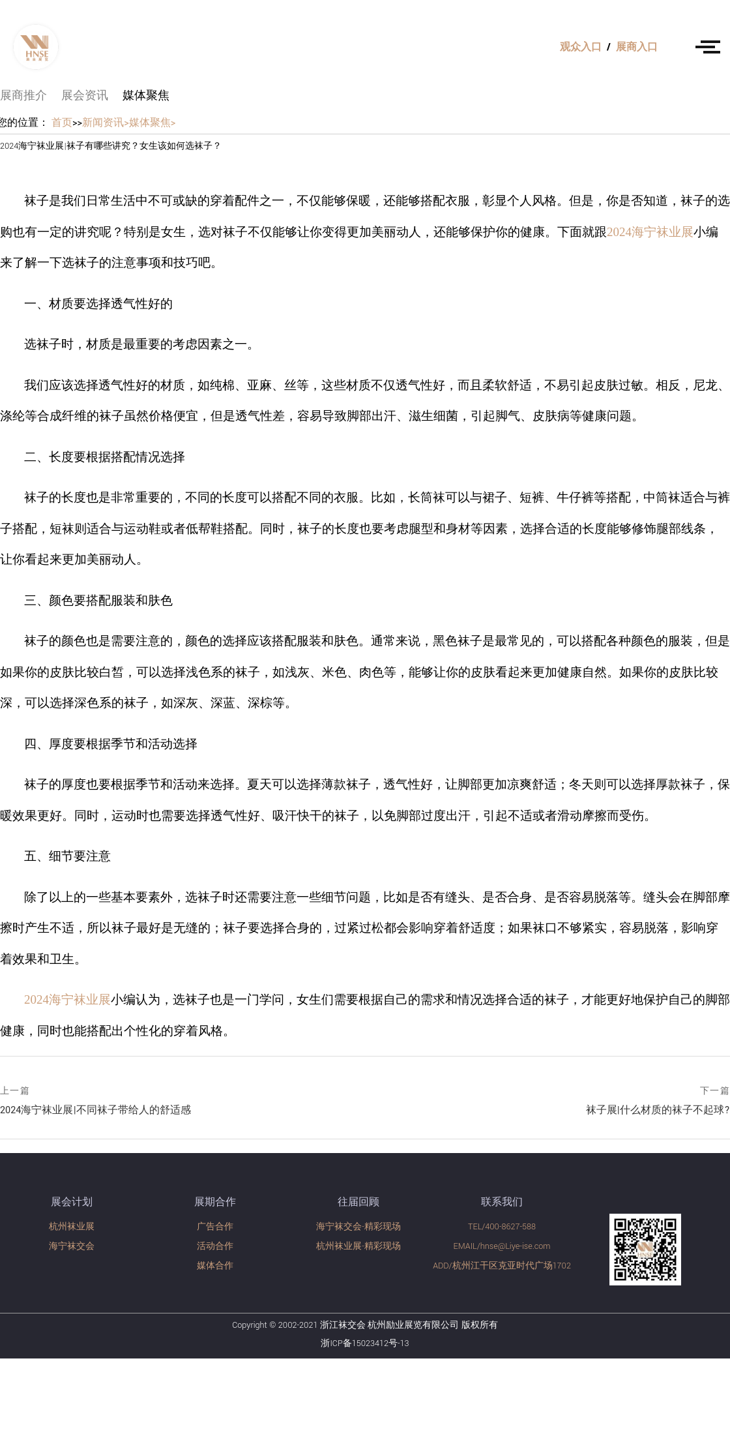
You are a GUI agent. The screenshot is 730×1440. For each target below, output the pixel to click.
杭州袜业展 (72, 1227)
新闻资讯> (105, 123)
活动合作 (215, 1246)
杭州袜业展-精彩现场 (358, 1246)
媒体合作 (215, 1266)
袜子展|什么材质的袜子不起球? (658, 1102)
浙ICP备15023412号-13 (365, 1343)
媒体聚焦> (152, 123)
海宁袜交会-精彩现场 (358, 1227)
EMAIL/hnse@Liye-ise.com (502, 1246)
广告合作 (215, 1227)
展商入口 (637, 47)
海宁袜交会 (72, 1246)
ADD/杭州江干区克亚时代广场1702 (502, 1266)
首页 (61, 123)
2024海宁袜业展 (650, 232)
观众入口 (581, 47)
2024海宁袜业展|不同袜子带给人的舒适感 (95, 1101)
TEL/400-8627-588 (502, 1227)
